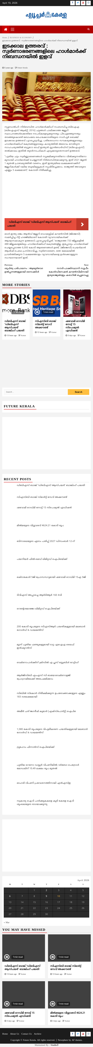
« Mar (7, 922)
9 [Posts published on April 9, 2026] (46, 896)
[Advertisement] (46, 195)
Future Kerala (22, 68)
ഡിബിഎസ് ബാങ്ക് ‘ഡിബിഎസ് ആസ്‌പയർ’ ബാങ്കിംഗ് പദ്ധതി (15, 326)
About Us (14, 1034)
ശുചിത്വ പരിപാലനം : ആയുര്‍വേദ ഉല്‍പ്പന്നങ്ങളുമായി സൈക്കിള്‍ (26, 268)
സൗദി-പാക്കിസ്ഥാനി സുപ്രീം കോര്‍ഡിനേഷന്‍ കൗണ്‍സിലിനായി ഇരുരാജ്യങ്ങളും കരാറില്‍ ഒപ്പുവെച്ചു (67, 270)
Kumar (23, 336)
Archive (37, 1034)
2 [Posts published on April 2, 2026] (46, 890)
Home (5, 1034)
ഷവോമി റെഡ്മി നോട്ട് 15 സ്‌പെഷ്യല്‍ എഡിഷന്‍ (75, 326)
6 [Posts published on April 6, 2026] (10, 896)
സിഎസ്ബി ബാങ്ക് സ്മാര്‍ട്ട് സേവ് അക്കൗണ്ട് (45, 324)
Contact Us (26, 1034)
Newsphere (63, 1040)
